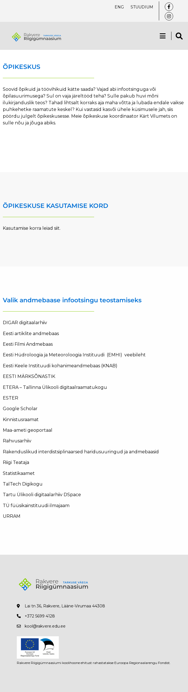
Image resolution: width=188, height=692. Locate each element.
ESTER (10, 398)
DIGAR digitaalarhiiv (25, 322)
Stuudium (142, 7)
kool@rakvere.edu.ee (45, 626)
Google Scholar (21, 408)
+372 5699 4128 (40, 616)
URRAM (11, 516)
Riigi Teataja (16, 462)
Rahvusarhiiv (17, 440)
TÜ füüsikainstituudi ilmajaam (36, 505)
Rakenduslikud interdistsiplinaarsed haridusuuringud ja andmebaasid (81, 451)
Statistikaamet (19, 473)
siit (57, 228)
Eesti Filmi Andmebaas (28, 344)
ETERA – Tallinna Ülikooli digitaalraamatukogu (55, 387)
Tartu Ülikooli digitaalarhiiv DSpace (42, 494)
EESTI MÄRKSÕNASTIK (29, 376)
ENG (119, 7)
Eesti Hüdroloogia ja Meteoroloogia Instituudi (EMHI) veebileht (74, 354)
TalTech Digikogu (23, 484)
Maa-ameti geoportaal (28, 430)
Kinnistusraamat (21, 419)
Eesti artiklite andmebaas (31, 333)
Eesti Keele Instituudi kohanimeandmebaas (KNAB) (60, 365)
